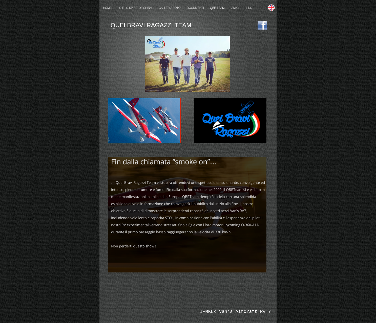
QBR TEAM (217, 8)
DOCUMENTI (195, 8)
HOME (107, 8)
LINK (249, 8)
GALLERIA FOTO (170, 8)
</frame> (139, 312)
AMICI (235, 8)
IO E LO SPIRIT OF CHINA (135, 8)
